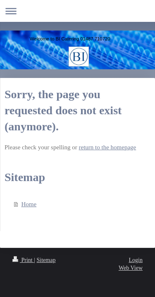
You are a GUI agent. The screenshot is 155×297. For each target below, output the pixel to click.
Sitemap (46, 260)
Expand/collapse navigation (77, 11)
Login (136, 260)
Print (23, 260)
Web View (131, 268)
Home (29, 204)
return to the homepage (107, 147)
